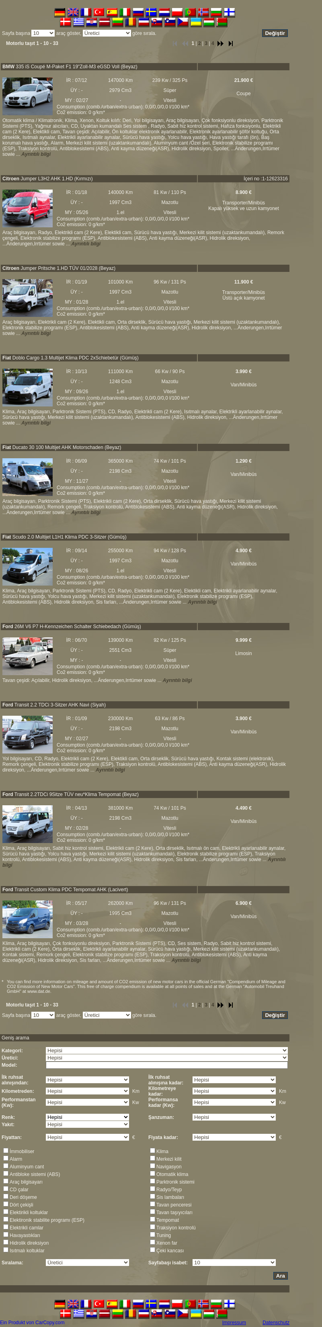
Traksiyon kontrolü (176, 1228)
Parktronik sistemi (175, 1182)
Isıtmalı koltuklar (27, 1251)
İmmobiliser (22, 1151)
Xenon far (166, 1243)
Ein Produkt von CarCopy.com (32, 1322)
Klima (162, 1151)
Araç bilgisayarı (26, 1182)
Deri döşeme (23, 1197)
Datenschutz (276, 1322)
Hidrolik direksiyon (29, 1243)
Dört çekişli (21, 1205)
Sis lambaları (170, 1197)
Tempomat (167, 1220)
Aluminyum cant (27, 1167)
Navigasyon (169, 1167)
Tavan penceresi (173, 1205)
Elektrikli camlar (26, 1228)
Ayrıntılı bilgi (36, 154)
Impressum (234, 1322)
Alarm (16, 1159)
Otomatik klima (172, 1174)
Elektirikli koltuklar (29, 1212)
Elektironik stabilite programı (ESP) (47, 1220)
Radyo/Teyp (169, 1189)
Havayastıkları (25, 1235)
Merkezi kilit (169, 1159)
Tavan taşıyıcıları (174, 1212)
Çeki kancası (170, 1251)
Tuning (163, 1235)
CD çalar (19, 1189)
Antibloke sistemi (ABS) (35, 1174)
